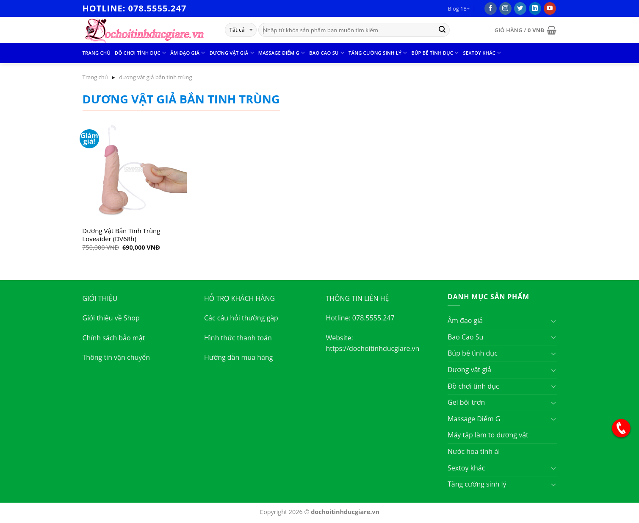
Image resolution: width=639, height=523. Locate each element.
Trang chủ (97, 53)
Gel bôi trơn (466, 402)
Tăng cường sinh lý (378, 53)
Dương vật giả (232, 53)
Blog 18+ (459, 8)
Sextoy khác (482, 53)
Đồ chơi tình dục (140, 53)
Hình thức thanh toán (238, 337)
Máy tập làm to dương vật (488, 435)
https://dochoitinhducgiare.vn (373, 348)
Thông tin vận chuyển (116, 357)
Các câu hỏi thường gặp (241, 318)
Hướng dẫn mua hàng (238, 357)
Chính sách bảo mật (114, 337)
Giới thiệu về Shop (111, 318)
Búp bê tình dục (435, 53)
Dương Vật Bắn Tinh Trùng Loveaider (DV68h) (121, 235)
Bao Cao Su (326, 53)
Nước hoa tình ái (474, 451)
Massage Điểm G (281, 53)
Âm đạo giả (187, 53)
